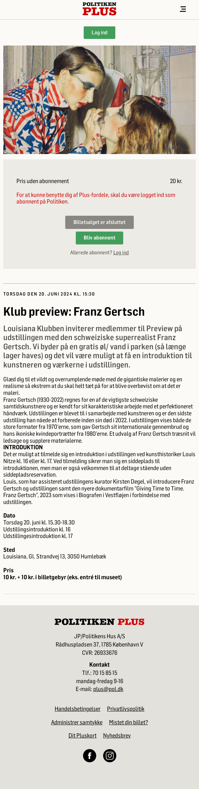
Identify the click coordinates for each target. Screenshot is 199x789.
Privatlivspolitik (125, 708)
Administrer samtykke (76, 722)
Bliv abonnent (99, 238)
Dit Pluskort (83, 735)
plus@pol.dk (108, 689)
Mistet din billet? (128, 722)
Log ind (99, 32)
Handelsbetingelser (77, 708)
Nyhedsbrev (117, 735)
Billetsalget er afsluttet (99, 222)
